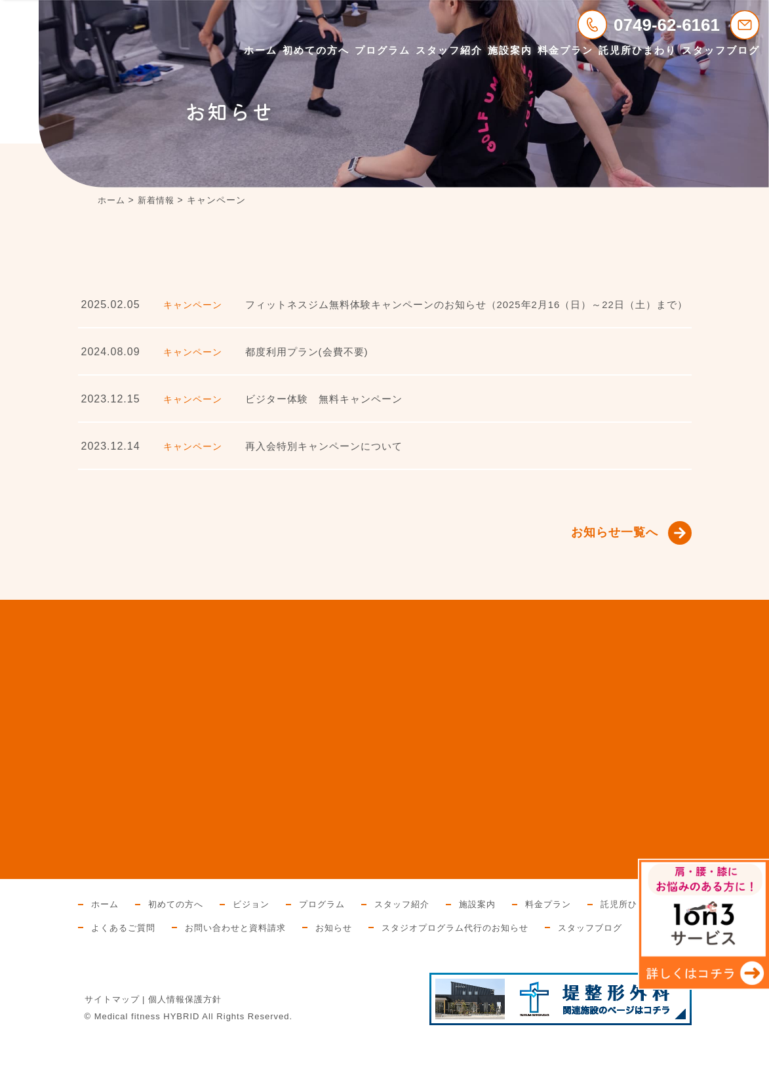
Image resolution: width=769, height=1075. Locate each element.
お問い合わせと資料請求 (342, 940)
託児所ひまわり (638, 50)
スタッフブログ (721, 50)
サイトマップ (112, 1036)
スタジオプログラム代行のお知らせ (573, 940)
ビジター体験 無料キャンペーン (328, 409)
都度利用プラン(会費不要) (310, 362)
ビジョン (258, 917)
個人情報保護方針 (185, 1036)
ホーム (260, 50)
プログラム (382, 50)
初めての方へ (316, 50)
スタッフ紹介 (449, 50)
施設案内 (510, 50)
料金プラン (565, 50)
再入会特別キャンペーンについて (328, 456)
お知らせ (445, 940)
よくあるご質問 (223, 940)
